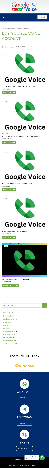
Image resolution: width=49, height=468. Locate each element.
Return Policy (24, 465)
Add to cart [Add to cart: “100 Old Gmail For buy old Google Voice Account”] (9, 142)
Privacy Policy (12, 465)
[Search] (44, 305)
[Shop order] (23, 46)
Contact (34, 465)
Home (3, 28)
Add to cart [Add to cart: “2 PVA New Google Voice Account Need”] (9, 190)
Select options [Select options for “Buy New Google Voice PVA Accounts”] (10, 285)
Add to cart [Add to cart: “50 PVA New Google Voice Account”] (9, 237)
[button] (3, 17)
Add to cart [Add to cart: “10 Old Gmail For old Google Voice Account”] (9, 93)
